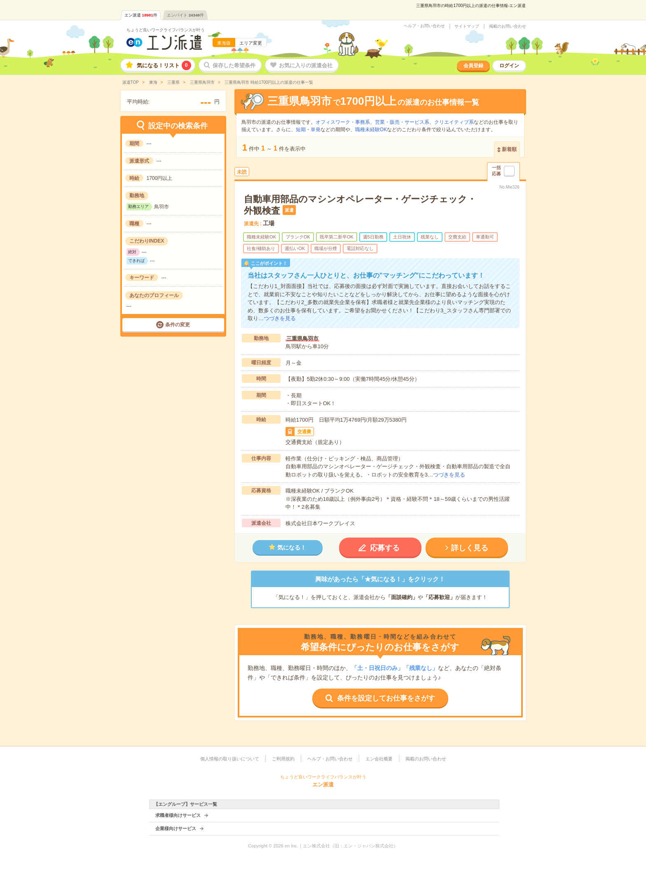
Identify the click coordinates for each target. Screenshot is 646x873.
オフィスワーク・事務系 (343, 122)
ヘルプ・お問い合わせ (424, 26)
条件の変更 (177, 325)
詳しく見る (469, 548)
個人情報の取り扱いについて (229, 758)
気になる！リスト (164, 65)
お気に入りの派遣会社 (305, 65)
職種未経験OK (371, 129)
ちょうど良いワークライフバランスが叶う (165, 30)
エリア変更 (250, 42)
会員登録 (473, 65)
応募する (385, 548)
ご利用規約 (283, 758)
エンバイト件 (185, 15)
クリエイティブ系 (454, 122)
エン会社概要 (379, 758)
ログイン (509, 65)
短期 (301, 129)
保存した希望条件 (234, 65)
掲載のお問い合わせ (507, 26)
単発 (316, 129)
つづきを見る (280, 318)
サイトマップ (466, 26)
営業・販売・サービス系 (402, 122)
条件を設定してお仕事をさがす (386, 698)
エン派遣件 (140, 15)
